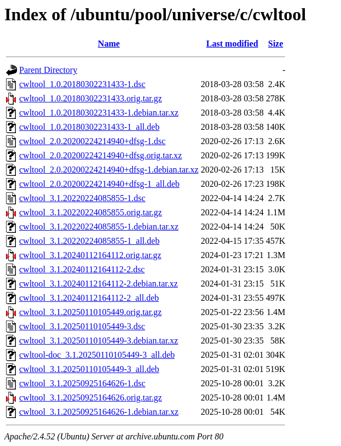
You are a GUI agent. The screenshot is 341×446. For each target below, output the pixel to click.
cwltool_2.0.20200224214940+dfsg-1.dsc (92, 141)
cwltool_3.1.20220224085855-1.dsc (82, 198)
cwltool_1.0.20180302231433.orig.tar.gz (90, 98)
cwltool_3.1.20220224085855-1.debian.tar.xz (98, 226)
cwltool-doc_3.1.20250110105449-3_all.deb (97, 354)
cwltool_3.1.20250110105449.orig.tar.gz (90, 312)
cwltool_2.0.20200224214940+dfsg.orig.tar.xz (100, 155)
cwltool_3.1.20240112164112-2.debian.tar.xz (98, 283)
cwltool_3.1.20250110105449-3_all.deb (89, 369)
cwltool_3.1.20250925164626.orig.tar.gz (90, 397)
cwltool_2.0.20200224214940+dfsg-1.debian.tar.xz (109, 169)
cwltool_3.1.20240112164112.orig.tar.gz (90, 255)
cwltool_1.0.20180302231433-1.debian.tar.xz (98, 112)
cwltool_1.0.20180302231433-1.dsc (82, 84)
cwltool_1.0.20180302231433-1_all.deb (89, 126)
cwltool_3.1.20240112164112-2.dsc (82, 269)
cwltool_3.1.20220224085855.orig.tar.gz (90, 212)
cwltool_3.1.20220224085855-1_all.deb (89, 240)
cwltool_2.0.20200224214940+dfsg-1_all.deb (99, 183)
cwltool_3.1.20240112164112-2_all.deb (89, 297)
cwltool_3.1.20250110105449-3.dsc (82, 326)
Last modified (232, 43)
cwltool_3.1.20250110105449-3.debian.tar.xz (98, 340)
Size (276, 43)
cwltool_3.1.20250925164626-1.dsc (82, 383)
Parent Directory (48, 70)
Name (109, 43)
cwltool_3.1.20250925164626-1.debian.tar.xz (98, 411)
